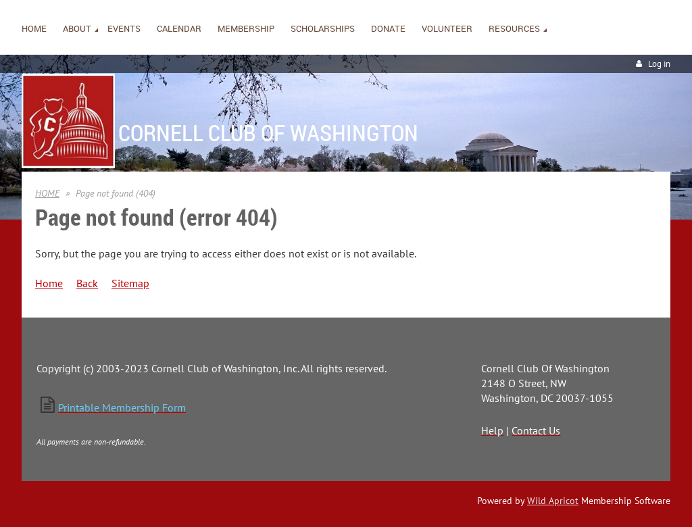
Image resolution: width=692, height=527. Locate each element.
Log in (659, 64)
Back (87, 283)
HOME (47, 193)
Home (49, 283)
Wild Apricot (552, 501)
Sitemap (130, 283)
